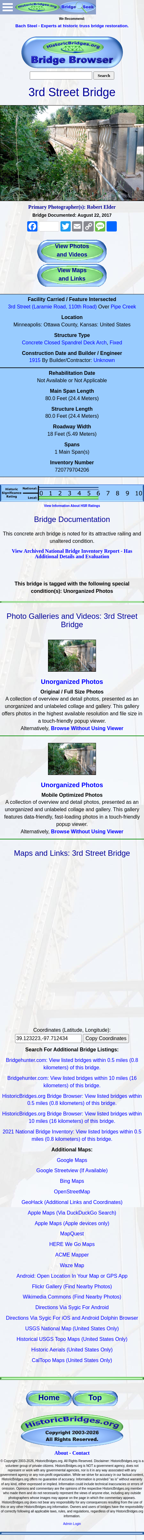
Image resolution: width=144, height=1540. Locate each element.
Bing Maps (72, 1181)
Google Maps (72, 1160)
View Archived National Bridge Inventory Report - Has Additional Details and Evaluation (72, 554)
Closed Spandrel (63, 342)
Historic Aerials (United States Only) (72, 1349)
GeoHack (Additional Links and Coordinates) (72, 1202)
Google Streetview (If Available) (72, 1170)
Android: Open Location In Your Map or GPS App (72, 1276)
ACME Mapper (72, 1255)
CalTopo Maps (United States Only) (72, 1360)
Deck (89, 342)
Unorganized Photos (72, 681)
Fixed (115, 342)
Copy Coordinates (105, 1038)
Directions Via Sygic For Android (71, 1307)
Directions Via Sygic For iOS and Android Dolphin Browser (72, 1318)
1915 (35, 360)
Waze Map (72, 1265)
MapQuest (72, 1233)
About (61, 1453)
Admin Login (72, 1524)
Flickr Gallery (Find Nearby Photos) (72, 1286)
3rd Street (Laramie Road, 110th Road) (52, 306)
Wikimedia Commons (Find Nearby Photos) (72, 1297)
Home (49, 1397)
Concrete (32, 342)
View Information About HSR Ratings (72, 506)
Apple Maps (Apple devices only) (72, 1223)
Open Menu (7, 7)
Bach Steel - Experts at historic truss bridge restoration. (72, 25)
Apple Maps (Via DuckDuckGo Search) (72, 1213)
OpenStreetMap (72, 1191)
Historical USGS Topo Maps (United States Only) (72, 1339)
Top (95, 1397)
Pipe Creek (123, 306)
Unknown (104, 360)
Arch (101, 342)
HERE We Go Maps (72, 1244)
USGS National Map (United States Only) (72, 1328)
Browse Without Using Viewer (87, 728)
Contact (81, 1453)
